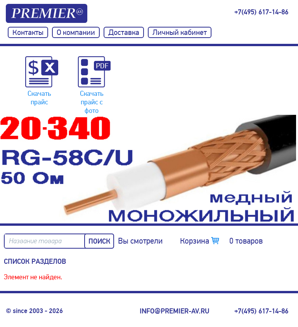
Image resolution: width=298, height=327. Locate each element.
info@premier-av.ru (174, 311)
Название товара (35, 241)
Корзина (221, 241)
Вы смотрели (140, 241)
